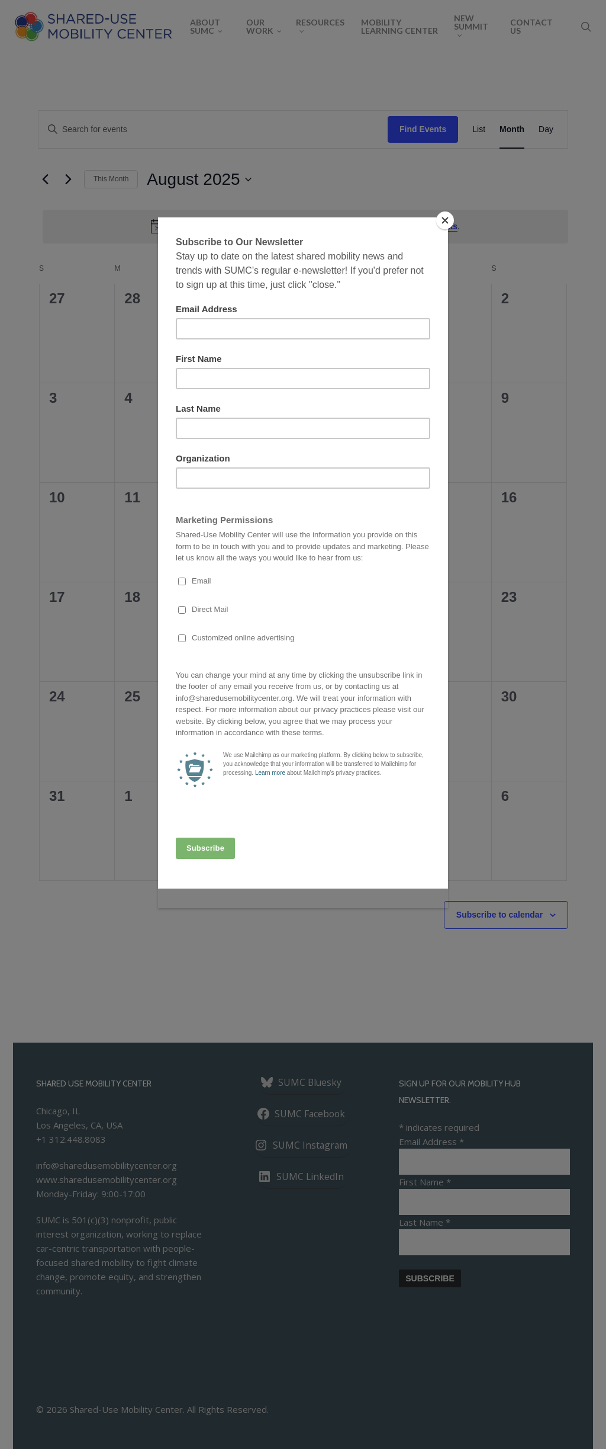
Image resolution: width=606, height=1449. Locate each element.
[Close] (445, 220)
